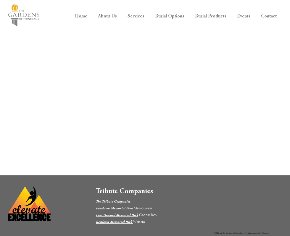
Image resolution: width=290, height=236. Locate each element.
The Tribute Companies (113, 201)
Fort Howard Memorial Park (117, 215)
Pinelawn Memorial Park (114, 208)
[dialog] (279, 224)
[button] (107, 14)
